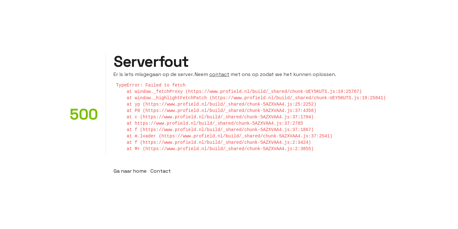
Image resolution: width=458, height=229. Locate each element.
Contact (160, 171)
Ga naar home (130, 171)
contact (219, 74)
